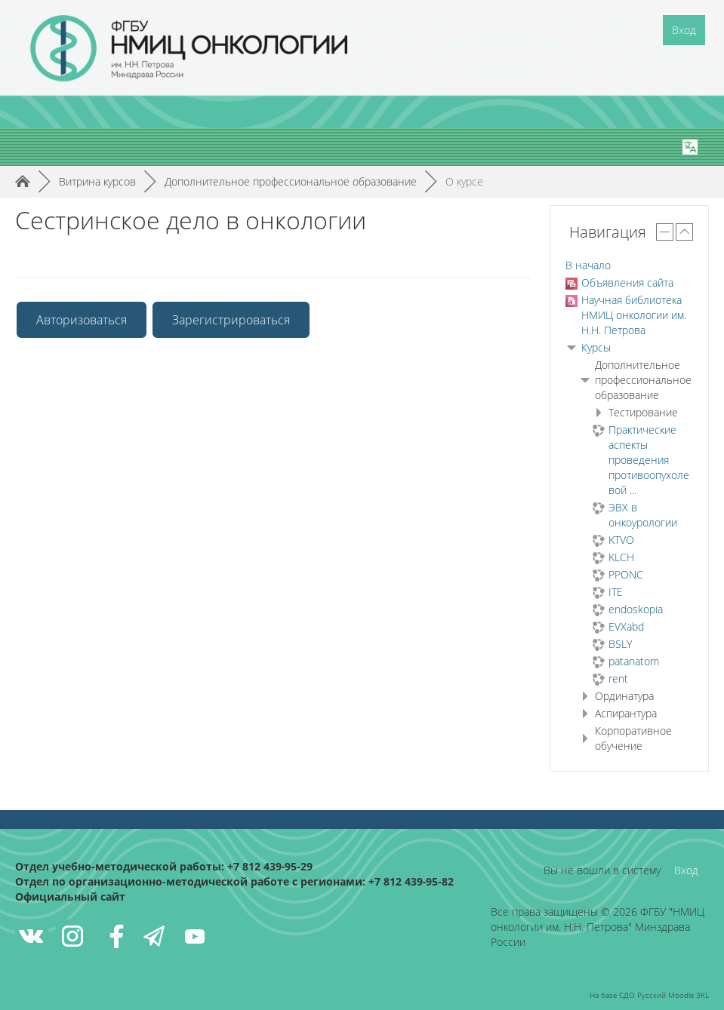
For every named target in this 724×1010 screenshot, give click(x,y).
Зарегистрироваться (231, 320)
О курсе (464, 181)
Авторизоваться (81, 320)
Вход (684, 30)
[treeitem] (629, 265)
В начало (588, 265)
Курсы (596, 347)
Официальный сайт (70, 896)
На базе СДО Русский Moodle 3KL (649, 995)
